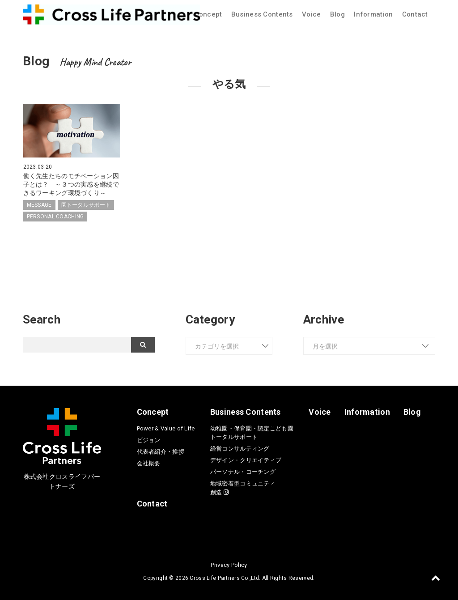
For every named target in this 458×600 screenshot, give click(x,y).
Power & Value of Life (166, 427)
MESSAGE (39, 204)
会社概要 (149, 462)
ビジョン (149, 438)
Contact (415, 14)
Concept (208, 14)
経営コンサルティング (240, 447)
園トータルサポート (86, 204)
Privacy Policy (229, 563)
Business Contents (262, 14)
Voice (311, 14)
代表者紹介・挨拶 (160, 450)
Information (373, 14)
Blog (337, 14)
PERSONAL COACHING (55, 216)
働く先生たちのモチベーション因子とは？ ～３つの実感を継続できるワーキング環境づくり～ (71, 184)
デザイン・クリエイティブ (245, 459)
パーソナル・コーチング (243, 471)
